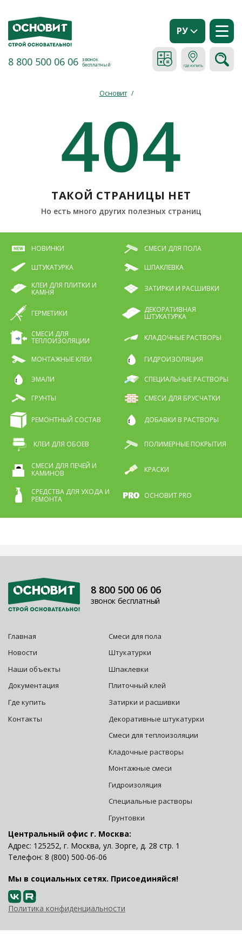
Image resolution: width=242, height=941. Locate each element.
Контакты (25, 719)
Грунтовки (127, 818)
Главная (22, 636)
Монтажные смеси (140, 768)
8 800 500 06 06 (43, 61)
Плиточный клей (138, 685)
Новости (22, 652)
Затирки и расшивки (144, 702)
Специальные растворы (150, 801)
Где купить (27, 702)
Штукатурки (130, 652)
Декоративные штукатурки (156, 719)
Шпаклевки (129, 669)
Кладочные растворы (146, 752)
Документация (33, 685)
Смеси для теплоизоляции (153, 735)
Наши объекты (34, 669)
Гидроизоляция (136, 785)
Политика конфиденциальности (66, 908)
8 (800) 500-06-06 (76, 857)
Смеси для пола (135, 636)
